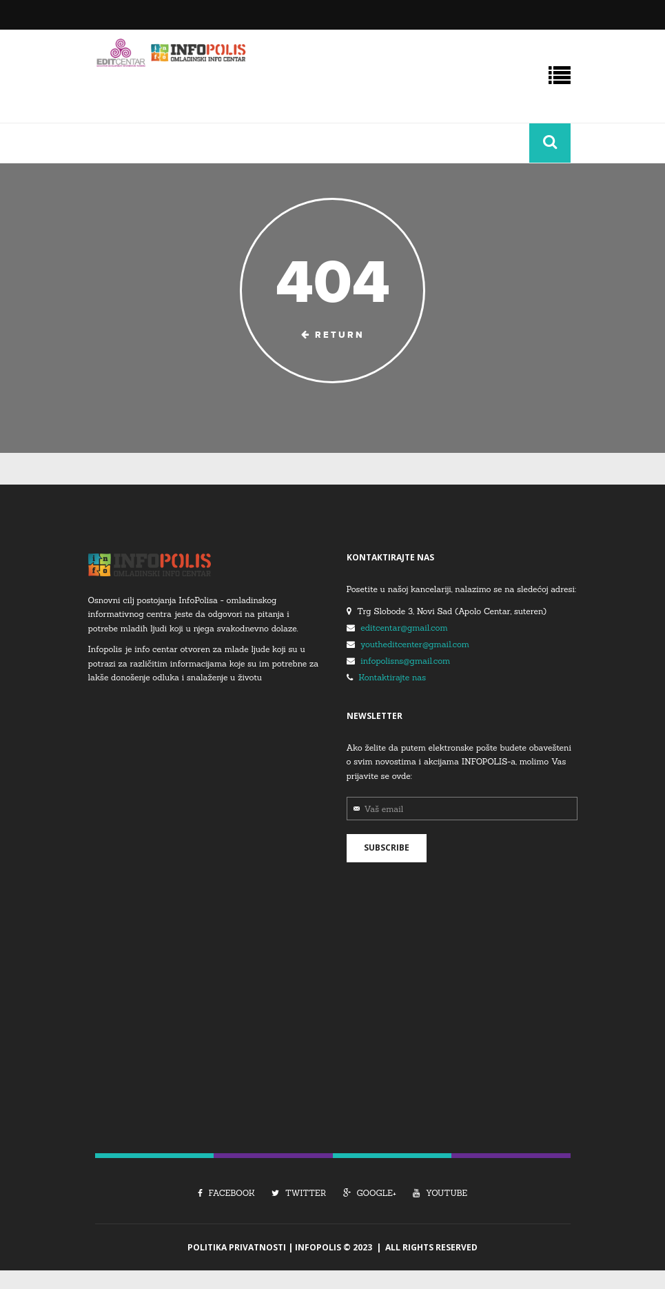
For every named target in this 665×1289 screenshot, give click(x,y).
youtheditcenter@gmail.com (414, 644)
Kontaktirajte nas (392, 677)
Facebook (226, 1193)
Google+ (369, 1193)
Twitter (299, 1193)
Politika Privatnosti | (241, 1247)
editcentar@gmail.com (403, 627)
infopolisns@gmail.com (405, 661)
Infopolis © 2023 (333, 1247)
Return (333, 335)
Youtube (440, 1193)
